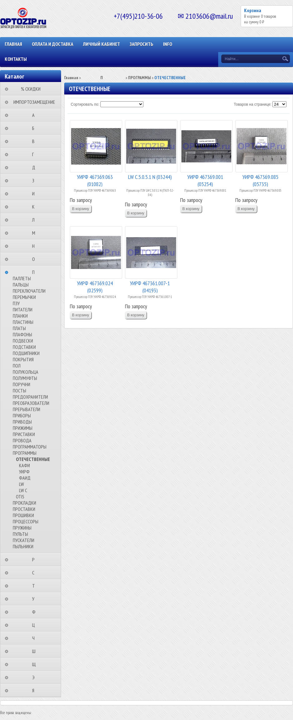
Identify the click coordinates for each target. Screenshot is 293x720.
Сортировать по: (85, 104)
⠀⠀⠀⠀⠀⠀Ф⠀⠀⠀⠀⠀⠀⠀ (36, 612)
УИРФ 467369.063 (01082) (95, 180)
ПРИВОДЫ (22, 422)
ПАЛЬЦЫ (21, 284)
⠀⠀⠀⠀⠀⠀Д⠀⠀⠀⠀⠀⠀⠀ (35, 167)
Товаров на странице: (252, 104)
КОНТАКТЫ (16, 59)
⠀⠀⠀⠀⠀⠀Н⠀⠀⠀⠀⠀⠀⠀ (35, 246)
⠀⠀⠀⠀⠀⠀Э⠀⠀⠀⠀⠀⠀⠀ (35, 677)
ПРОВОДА (22, 440)
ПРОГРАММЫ (24, 453)
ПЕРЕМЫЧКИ (24, 297)
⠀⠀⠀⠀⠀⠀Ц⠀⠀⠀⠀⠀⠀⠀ (35, 625)
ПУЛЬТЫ (20, 534)
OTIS (20, 496)
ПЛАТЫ (19, 328)
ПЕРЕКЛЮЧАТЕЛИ (29, 291)
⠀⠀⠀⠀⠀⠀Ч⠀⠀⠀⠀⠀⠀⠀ (35, 638)
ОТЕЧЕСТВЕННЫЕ (33, 459)
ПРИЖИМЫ (22, 428)
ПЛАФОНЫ (22, 334)
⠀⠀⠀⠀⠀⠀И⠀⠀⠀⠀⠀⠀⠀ (35, 193)
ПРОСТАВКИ (24, 509)
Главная (13, 44)
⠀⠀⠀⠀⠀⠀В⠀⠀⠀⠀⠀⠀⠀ (35, 141)
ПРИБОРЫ (22, 415)
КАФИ (24, 465)
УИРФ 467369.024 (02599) (95, 286)
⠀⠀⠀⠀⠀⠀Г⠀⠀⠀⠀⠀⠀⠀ (35, 154)
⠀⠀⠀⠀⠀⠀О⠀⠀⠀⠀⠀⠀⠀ (35, 259)
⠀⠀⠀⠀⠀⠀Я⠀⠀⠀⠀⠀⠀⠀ (35, 690)
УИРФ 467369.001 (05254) (205, 180)
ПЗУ (16, 303)
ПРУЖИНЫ (22, 528)
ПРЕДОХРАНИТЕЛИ (30, 397)
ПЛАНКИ (20, 316)
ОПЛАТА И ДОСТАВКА (52, 44)
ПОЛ (17, 365)
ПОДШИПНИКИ (26, 353)
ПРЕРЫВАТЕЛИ (26, 409)
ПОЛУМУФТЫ (25, 378)
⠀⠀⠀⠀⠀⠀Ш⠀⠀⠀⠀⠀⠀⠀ (36, 651)
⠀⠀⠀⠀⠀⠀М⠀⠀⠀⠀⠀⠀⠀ (35, 233)
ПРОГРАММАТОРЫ (29, 447)
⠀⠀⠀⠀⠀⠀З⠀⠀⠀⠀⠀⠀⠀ (35, 180)
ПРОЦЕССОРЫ (25, 521)
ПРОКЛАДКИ (24, 503)
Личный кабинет (101, 44)
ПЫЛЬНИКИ (23, 546)
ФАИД (25, 478)
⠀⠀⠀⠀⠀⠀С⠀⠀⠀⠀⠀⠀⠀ (35, 572)
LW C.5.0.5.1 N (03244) (150, 176)
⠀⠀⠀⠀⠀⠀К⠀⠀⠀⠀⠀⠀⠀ (35, 207)
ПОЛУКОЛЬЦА (25, 372)
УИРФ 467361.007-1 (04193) (150, 286)
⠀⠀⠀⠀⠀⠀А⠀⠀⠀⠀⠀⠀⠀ (35, 115)
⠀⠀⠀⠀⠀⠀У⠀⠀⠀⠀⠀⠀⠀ (35, 599)
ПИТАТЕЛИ (22, 309)
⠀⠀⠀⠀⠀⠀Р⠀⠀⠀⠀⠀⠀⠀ (35, 559)
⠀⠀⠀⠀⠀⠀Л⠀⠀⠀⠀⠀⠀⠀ (35, 220)
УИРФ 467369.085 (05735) (260, 180)
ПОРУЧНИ (21, 384)
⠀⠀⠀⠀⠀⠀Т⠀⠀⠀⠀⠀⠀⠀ (35, 586)
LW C (23, 490)
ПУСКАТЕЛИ (23, 540)
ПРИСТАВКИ (24, 434)
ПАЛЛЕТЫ (22, 278)
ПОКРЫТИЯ (23, 359)
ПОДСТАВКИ (24, 347)
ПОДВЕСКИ (23, 341)
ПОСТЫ (19, 390)
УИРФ (24, 471)
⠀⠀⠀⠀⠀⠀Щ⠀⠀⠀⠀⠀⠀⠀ (36, 664)
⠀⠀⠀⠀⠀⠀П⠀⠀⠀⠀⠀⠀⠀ (35, 272)
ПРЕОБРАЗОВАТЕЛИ (31, 403)
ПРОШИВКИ (23, 515)
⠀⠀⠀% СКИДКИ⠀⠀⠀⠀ (32, 89)
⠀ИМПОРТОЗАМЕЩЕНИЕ (32, 102)
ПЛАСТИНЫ (23, 322)
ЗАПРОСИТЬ (141, 44)
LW (21, 484)
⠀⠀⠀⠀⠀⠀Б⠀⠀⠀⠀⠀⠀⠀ (35, 128)
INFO (167, 44)
